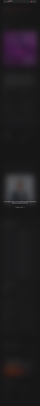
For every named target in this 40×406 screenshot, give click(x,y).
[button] (31, 1)
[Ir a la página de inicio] (9, 1)
